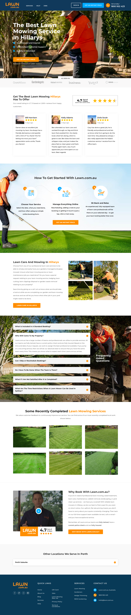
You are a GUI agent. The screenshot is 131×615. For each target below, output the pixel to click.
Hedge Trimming (80, 595)
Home (39, 590)
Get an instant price (65, 222)
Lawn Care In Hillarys (27, 305)
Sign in (76, 5)
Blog (39, 597)
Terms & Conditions (56, 605)
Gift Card (55, 590)
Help (38, 6)
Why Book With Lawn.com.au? (85, 532)
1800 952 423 (118, 6)
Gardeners (78, 592)
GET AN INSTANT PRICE (93, 5)
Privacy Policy (57, 602)
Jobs (45, 6)
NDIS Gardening (80, 599)
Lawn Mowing (79, 588)
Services (29, 6)
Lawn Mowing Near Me (57, 597)
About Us (40, 593)
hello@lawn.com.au (106, 600)
